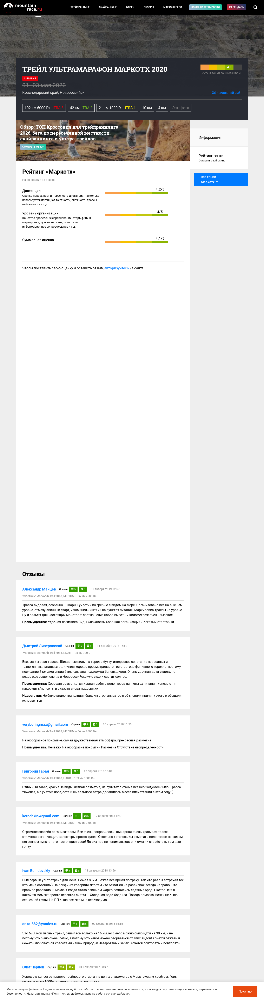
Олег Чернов (33, 967)
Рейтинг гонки (219, 158)
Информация (210, 137)
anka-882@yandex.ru (39, 924)
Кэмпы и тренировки (205, 7)
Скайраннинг (108, 7)
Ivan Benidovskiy (36, 870)
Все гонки (208, 179)
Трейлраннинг (80, 7)
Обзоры (149, 7)
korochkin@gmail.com (40, 816)
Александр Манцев (39, 589)
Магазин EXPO (172, 7)
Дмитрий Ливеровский (42, 646)
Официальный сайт (227, 93)
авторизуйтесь (116, 268)
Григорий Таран (35, 771)
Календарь (236, 7)
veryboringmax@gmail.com (45, 724)
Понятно (245, 991)
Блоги (130, 7)
